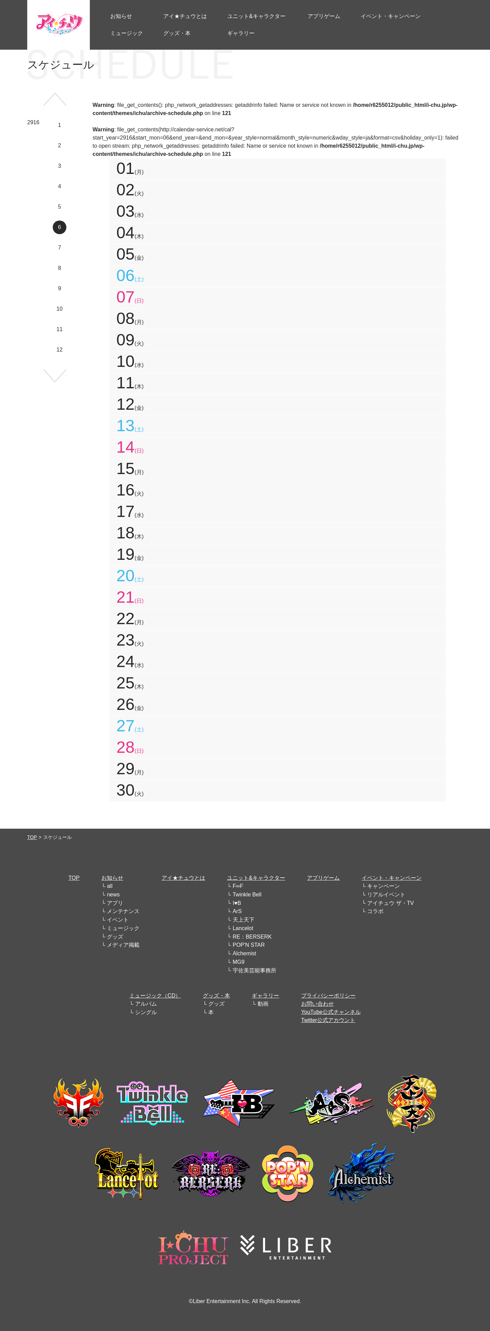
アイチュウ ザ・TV (390, 903)
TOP (32, 837)
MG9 (239, 962)
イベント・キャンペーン (392, 878)
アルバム (146, 1004)
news (113, 894)
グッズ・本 (216, 996)
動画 (263, 1004)
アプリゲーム (323, 878)
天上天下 (244, 920)
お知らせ (112, 878)
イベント (118, 920)
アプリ (115, 903)
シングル (146, 1012)
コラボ (375, 911)
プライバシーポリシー (328, 996)
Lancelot (243, 928)
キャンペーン (383, 886)
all (109, 886)
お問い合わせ (317, 1004)
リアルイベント (386, 894)
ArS (237, 911)
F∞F (238, 886)
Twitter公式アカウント (328, 1020)
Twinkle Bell (247, 894)
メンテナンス (123, 911)
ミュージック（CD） (155, 996)
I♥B (237, 903)
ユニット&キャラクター (256, 878)
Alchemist (244, 953)
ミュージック (123, 928)
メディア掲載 (123, 945)
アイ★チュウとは (183, 878)
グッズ (115, 937)
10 (59, 309)
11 (59, 329)
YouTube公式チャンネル (331, 1012)
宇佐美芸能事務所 (254, 970)
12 (59, 350)
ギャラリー (265, 996)
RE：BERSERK (252, 937)
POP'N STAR (249, 945)
